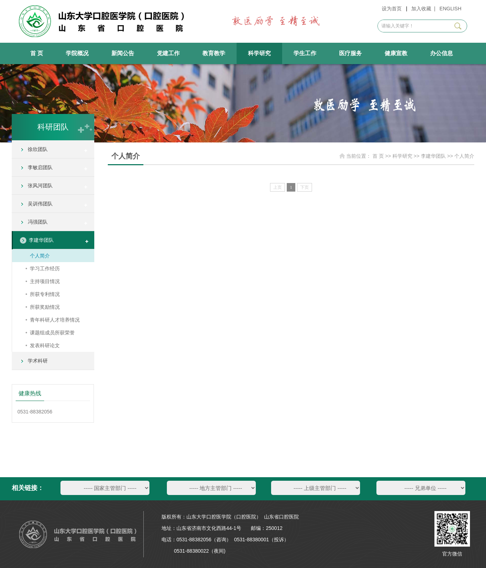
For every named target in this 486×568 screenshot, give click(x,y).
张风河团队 (40, 185)
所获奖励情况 (45, 307)
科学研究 (259, 53)
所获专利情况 (45, 294)
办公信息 (441, 53)
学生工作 (305, 53)
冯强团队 (38, 222)
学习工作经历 (45, 268)
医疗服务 (350, 53)
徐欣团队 (38, 149)
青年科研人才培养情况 (55, 320)
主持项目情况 (45, 281)
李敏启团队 (40, 167)
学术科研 (38, 361)
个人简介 (40, 256)
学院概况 (77, 53)
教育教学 (213, 53)
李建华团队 (41, 240)
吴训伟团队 (40, 204)
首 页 (36, 53)
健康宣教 (396, 53)
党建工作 (168, 53)
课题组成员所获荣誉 (52, 332)
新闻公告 (122, 53)
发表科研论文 (45, 345)
